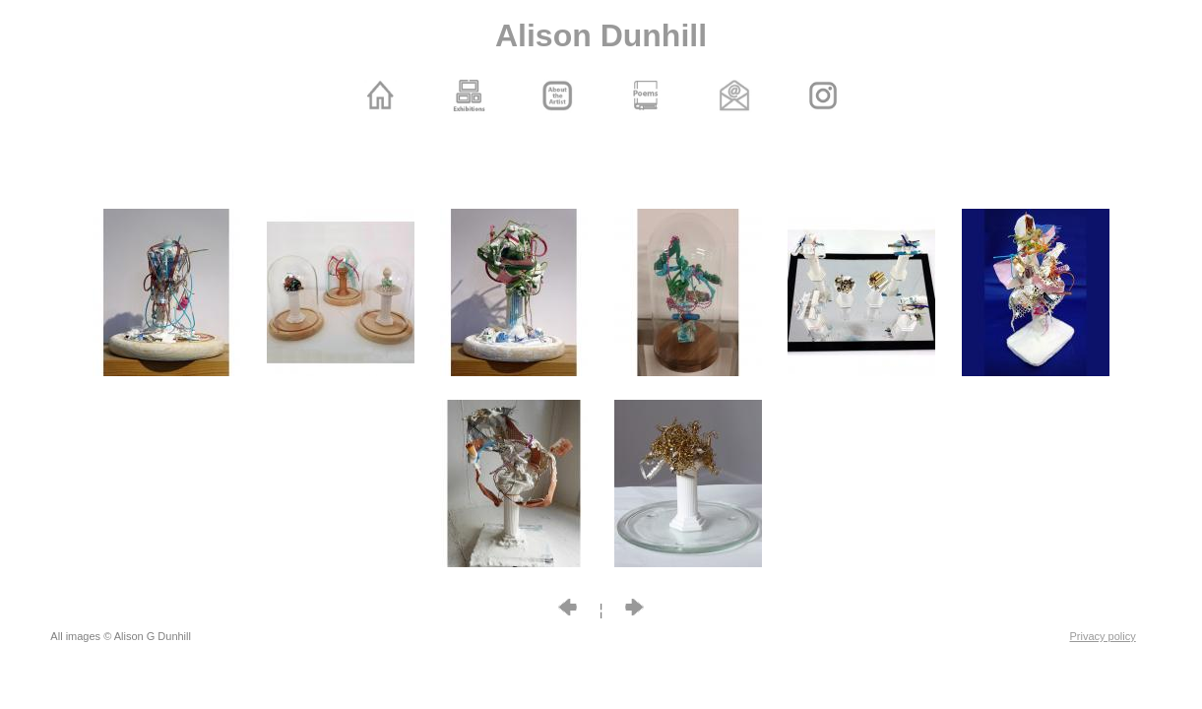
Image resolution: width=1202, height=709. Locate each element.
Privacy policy (1103, 636)
